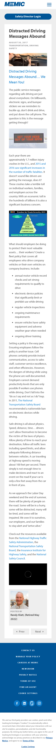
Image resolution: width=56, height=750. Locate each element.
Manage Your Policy (28, 656)
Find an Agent (28, 687)
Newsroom (28, 669)
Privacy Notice (28, 675)
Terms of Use (28, 681)
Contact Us (28, 650)
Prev (22, 631)
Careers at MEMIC (28, 662)
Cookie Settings (28, 693)
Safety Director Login (28, 16)
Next (38, 631)
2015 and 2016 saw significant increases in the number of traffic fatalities (27, 168)
